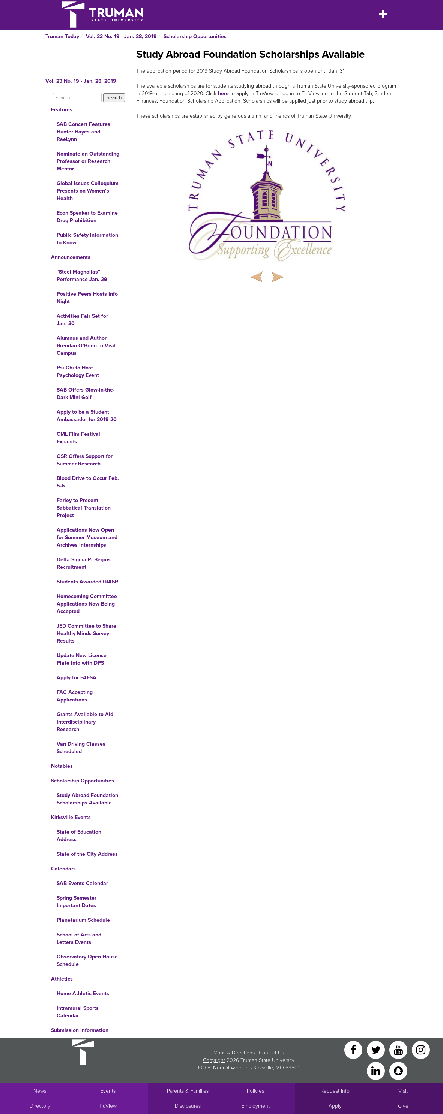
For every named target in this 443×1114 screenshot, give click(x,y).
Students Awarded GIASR (87, 582)
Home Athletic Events (83, 993)
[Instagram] (420, 1049)
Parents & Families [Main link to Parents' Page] (188, 1091)
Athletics (62, 979)
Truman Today (62, 36)
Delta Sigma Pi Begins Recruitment (84, 563)
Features (61, 109)
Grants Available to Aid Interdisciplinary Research (85, 722)
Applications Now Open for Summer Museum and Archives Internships (87, 537)
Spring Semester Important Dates (76, 902)
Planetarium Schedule (83, 920)
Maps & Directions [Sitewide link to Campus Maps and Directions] (234, 1053)
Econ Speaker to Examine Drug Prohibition (87, 217)
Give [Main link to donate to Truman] (403, 1106)
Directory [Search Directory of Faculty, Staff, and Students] (40, 1106)
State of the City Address (87, 854)
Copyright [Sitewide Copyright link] (214, 1060)
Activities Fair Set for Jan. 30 (82, 320)
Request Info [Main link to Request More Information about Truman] (335, 1091)
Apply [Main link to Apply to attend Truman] (335, 1106)
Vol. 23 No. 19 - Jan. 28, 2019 (121, 36)
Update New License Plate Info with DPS (82, 659)
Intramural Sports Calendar (78, 1012)
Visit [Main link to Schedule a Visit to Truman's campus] (403, 1091)
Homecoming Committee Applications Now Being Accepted (87, 604)
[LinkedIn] (376, 1070)
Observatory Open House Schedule (87, 960)
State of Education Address (79, 836)
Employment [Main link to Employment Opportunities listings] (255, 1106)
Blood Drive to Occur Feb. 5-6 (88, 482)
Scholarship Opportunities (195, 36)
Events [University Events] (108, 1091)
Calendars (63, 869)
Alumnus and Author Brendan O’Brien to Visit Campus (86, 345)
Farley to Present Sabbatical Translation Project (84, 508)
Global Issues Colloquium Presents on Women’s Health (88, 191)
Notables (62, 766)
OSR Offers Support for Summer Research (85, 460)
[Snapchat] (398, 1070)
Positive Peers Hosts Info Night (87, 298)
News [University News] (39, 1091)
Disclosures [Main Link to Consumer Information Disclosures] (188, 1106)
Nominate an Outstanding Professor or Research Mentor (88, 161)
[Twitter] (376, 1049)
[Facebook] (354, 1049)
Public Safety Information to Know (87, 239)
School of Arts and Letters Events (79, 938)
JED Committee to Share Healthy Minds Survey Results (86, 633)
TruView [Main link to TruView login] (108, 1106)
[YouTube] (399, 1049)
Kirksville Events (71, 817)
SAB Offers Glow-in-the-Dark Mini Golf (85, 394)
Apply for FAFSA (76, 677)
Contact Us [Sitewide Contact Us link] (271, 1053)
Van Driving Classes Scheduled (81, 748)
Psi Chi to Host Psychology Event (78, 371)
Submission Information (79, 1030)
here (223, 93)
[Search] (77, 97)
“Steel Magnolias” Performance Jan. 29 (82, 276)
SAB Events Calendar (82, 883)
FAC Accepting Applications (75, 696)
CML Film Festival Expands (78, 438)
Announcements (70, 257)
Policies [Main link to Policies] (255, 1091)
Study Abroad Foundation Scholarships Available (87, 799)
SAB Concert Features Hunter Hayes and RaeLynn (83, 131)
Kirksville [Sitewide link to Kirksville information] (263, 1068)
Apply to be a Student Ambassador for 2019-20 (87, 416)
